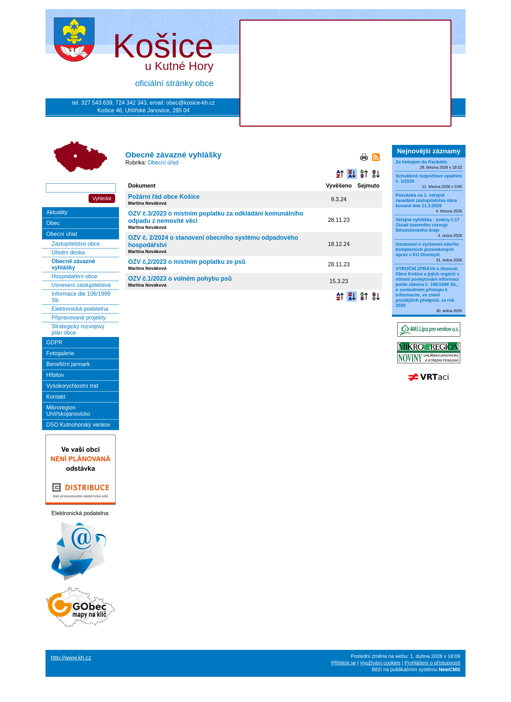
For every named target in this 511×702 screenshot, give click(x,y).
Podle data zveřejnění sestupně (376, 174)
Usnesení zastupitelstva (81, 285)
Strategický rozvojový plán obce (77, 329)
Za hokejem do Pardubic (421, 161)
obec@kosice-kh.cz (190, 103)
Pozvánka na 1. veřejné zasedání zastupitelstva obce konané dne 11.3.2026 (426, 200)
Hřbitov (55, 375)
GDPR (54, 342)
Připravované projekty (78, 318)
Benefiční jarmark (68, 364)
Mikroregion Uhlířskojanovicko (68, 411)
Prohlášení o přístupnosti (432, 663)
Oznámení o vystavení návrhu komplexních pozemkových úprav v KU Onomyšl (427, 249)
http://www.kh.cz (71, 658)
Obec (52, 223)
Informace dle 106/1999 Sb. (80, 297)
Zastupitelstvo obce (75, 244)
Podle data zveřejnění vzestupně (364, 174)
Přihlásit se (343, 663)
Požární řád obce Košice (164, 196)
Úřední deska (68, 252)
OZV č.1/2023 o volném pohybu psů (180, 278)
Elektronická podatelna (79, 309)
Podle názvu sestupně (351, 174)
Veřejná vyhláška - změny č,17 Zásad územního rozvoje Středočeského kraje (428, 225)
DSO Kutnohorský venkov (78, 425)
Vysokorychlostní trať (72, 386)
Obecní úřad (163, 163)
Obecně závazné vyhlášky (73, 264)
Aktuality (56, 212)
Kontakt (55, 397)
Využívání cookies (380, 663)
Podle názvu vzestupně (340, 174)
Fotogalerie (60, 353)
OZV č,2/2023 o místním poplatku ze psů (186, 261)
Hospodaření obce (74, 276)
